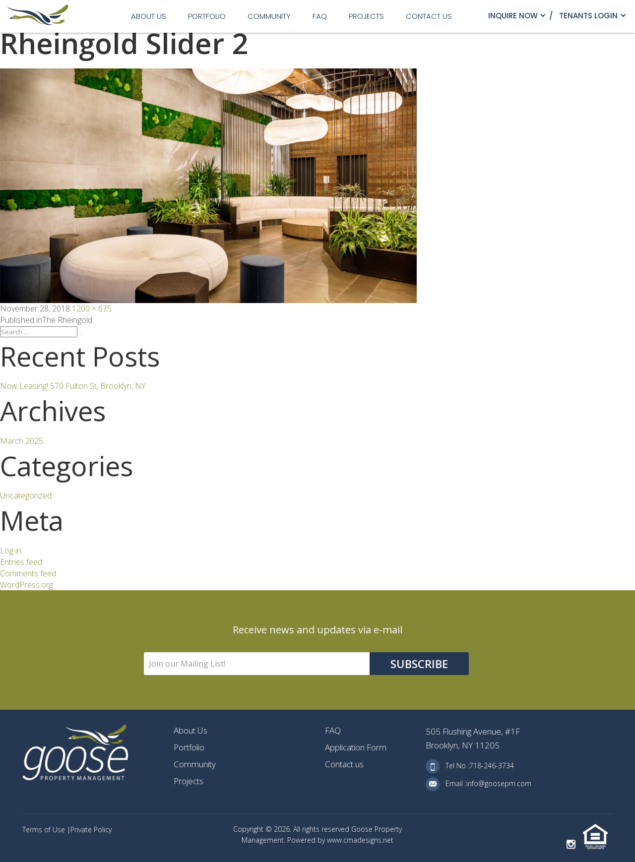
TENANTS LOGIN (588, 15)
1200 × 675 (92, 308)
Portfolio (207, 16)
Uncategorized (26, 495)
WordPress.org (26, 584)
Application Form (355, 747)
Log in (10, 550)
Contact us (429, 16)
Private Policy (91, 829)
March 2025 (21, 440)
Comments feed (28, 573)
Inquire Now (513, 15)
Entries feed (21, 561)
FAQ (320, 16)
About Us (148, 16)
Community (269, 16)
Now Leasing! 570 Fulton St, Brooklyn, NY (73, 385)
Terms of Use (44, 829)
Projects (366, 16)
